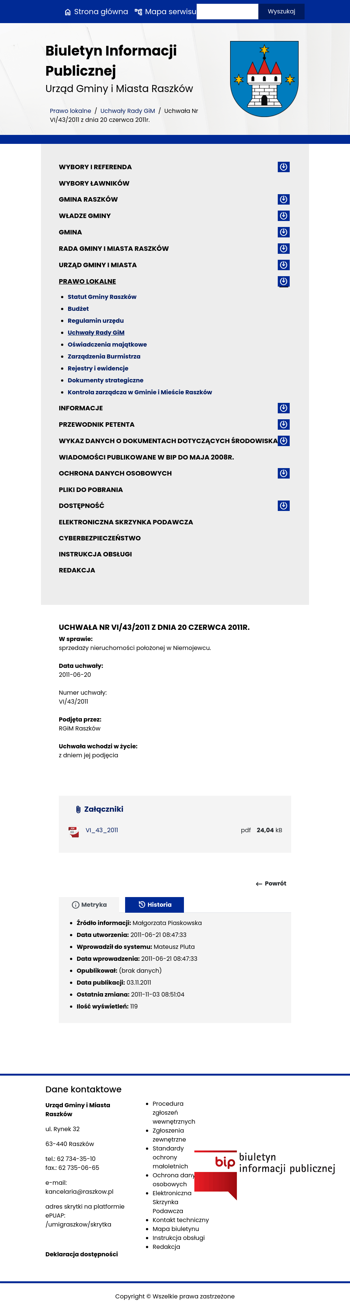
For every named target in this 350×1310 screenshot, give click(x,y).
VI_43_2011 (102, 830)
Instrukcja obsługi (95, 554)
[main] (175, 706)
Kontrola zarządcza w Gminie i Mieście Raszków (140, 392)
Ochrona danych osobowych (115, 473)
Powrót (270, 884)
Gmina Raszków (88, 199)
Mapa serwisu (165, 11)
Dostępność (81, 505)
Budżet (78, 308)
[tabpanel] (175, 968)
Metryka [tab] (89, 905)
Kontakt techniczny (181, 1220)
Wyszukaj (281, 11)
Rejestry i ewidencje (98, 368)
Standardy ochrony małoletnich (170, 1157)
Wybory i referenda (95, 166)
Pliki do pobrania (91, 489)
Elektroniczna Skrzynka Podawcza (126, 522)
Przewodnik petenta (97, 424)
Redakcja (77, 570)
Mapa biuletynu (176, 1229)
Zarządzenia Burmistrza (104, 356)
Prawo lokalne (70, 111)
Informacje (81, 408)
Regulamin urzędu (96, 320)
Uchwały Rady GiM (128, 111)
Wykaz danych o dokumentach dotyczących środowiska (168, 440)
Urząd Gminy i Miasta (98, 264)
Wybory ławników (94, 183)
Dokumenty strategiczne (105, 380)
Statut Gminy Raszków (102, 297)
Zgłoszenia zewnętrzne (169, 1135)
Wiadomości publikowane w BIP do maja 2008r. (146, 457)
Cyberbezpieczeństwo (100, 538)
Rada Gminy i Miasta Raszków (114, 248)
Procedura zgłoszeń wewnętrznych (174, 1112)
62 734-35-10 (76, 1159)
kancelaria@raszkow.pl (79, 1191)
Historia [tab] (154, 905)
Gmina (70, 232)
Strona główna (95, 11)
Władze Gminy (85, 215)
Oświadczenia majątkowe (107, 344)
